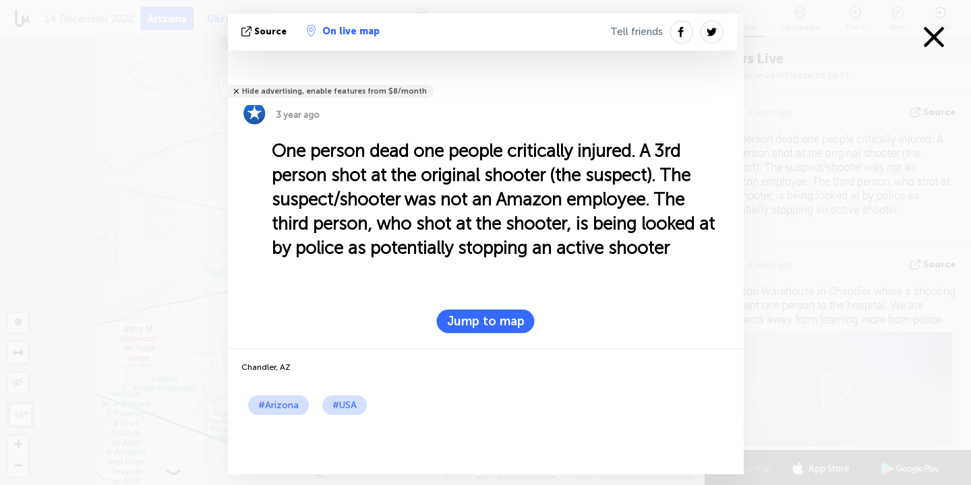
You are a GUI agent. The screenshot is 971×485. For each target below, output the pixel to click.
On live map (343, 31)
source (265, 31)
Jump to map (486, 321)
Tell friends (636, 32)
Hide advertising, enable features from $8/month (334, 91)
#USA (344, 405)
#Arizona (278, 405)
